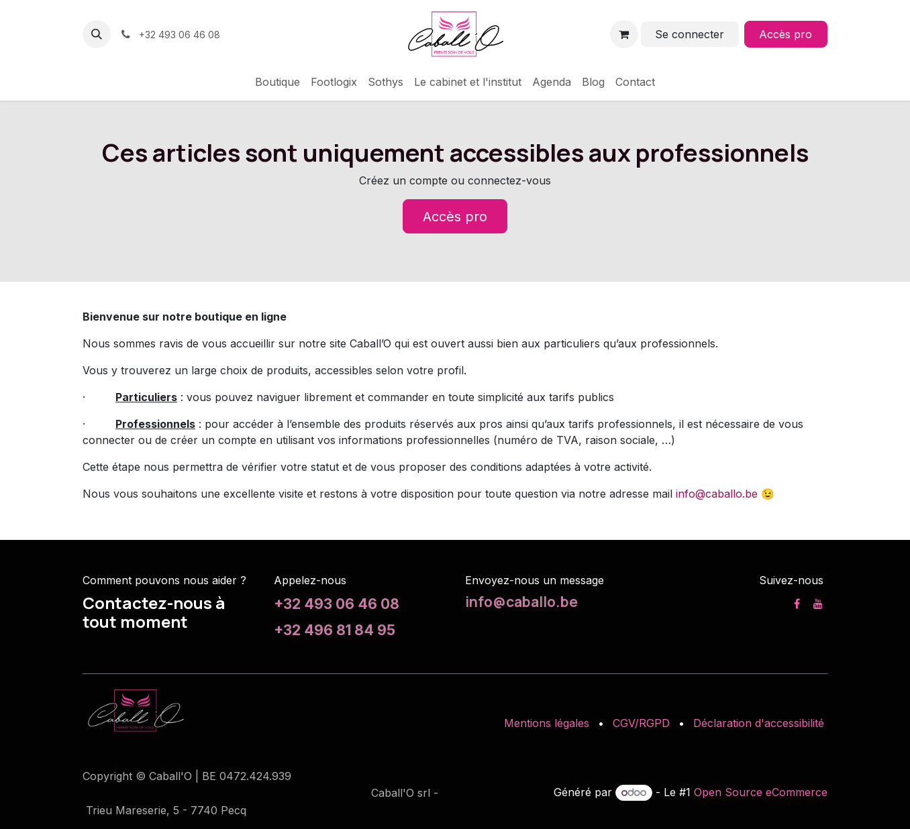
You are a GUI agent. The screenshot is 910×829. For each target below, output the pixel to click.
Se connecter (689, 34)
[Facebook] (797, 604)
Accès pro (785, 34)
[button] (97, 34)
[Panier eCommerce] (624, 34)
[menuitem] (277, 81)
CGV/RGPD (641, 723)
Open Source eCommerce (760, 792)
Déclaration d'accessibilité (758, 723)
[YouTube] (818, 604)
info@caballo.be (717, 493)
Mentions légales (546, 723)
